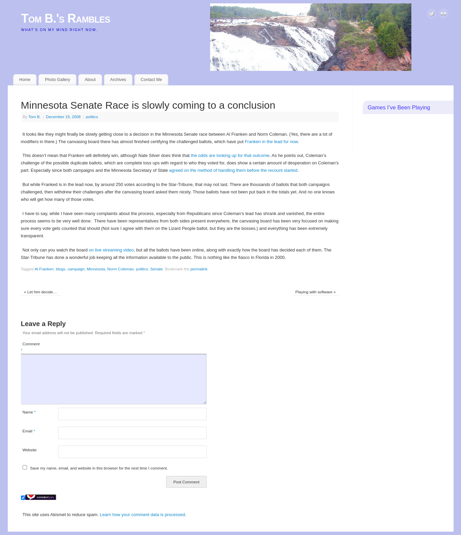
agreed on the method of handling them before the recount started (233, 170)
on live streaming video (111, 249)
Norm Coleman (120, 269)
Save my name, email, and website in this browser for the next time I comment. (99, 468)
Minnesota (96, 269)
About (90, 79)
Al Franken (44, 269)
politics (92, 116)
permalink (199, 269)
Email (29, 431)
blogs (60, 269)
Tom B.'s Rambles (65, 18)
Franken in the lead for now (271, 141)
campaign (76, 269)
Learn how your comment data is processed (142, 514)
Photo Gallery (57, 79)
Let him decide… (40, 292)
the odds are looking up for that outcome (230, 155)
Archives (118, 79)
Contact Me (151, 79)
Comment (30, 347)
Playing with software (316, 292)
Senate (156, 269)
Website (30, 450)
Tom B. (34, 116)
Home (24, 79)
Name (29, 412)
